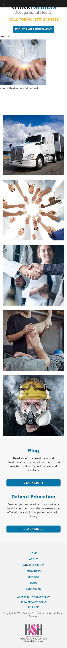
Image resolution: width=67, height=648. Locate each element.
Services (33, 576)
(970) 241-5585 (46, 19)
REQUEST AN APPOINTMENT (33, 29)
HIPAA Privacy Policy (33, 602)
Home (33, 553)
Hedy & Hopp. (38, 641)
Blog (33, 582)
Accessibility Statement (33, 597)
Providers (33, 571)
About (33, 559)
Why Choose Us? (33, 565)
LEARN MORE (33, 482)
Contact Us (33, 588)
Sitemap (33, 606)
